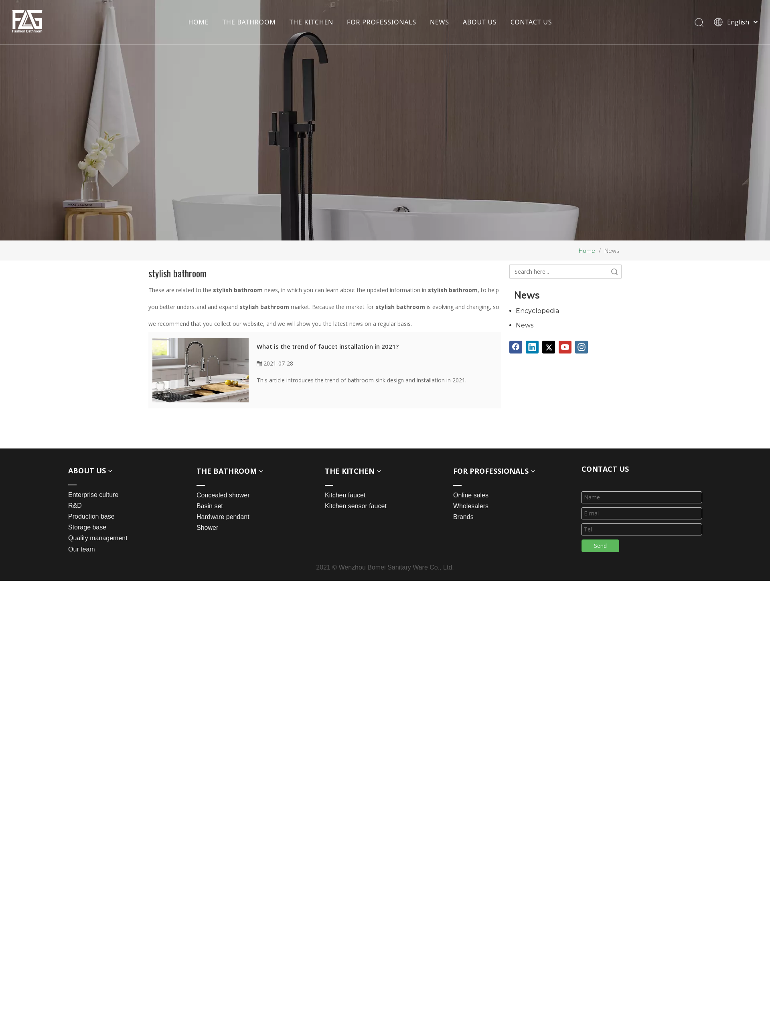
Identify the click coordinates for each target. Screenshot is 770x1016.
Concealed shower (223, 495)
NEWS (439, 22)
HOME (198, 22)
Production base (91, 516)
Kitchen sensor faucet (356, 506)
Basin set (210, 506)
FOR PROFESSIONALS (381, 22)
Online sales (470, 495)
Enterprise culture (93, 494)
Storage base (87, 527)
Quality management (98, 538)
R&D (75, 505)
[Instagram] (581, 347)
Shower (207, 527)
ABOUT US (480, 22)
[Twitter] (548, 347)
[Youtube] (565, 347)
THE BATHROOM (249, 22)
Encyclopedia (537, 311)
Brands (463, 516)
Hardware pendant (223, 516)
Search (614, 271)
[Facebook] (515, 347)
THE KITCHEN (311, 22)
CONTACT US (531, 22)
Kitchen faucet (345, 495)
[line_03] (588, 481)
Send (600, 545)
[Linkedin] (532, 347)
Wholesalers (470, 506)
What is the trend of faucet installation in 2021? (328, 346)
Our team (81, 549)
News (524, 325)
